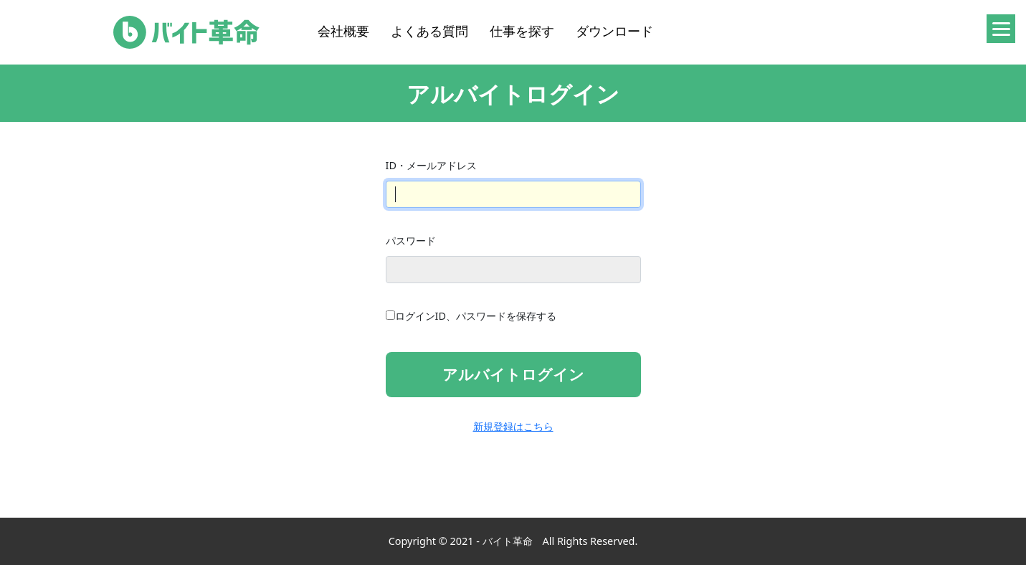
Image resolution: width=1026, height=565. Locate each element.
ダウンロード (614, 30)
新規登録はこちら (513, 426)
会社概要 (343, 30)
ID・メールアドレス (431, 165)
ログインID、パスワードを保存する (475, 316)
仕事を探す (522, 30)
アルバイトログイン (513, 374)
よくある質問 (429, 30)
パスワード (411, 240)
